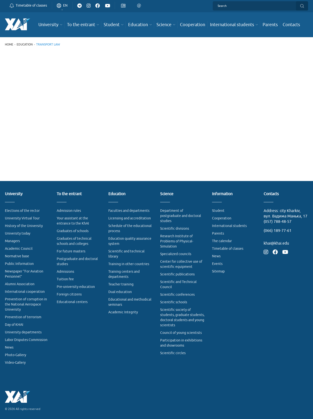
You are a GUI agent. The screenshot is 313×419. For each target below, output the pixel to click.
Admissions (65, 272)
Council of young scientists (181, 333)
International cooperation (25, 292)
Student (218, 211)
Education (25, 44)
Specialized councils (175, 254)
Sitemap (218, 271)
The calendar (222, 241)
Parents (218, 233)
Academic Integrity (123, 312)
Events (217, 264)
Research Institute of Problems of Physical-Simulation (176, 241)
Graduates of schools (73, 231)
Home (9, 44)
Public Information (19, 264)
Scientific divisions (174, 228)
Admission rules (69, 211)
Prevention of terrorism (23, 317)
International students (229, 226)
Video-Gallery (15, 363)
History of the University (24, 226)
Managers (12, 241)
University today (17, 233)
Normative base (17, 256)
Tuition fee (65, 279)
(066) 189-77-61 (277, 230)
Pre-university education (76, 287)
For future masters (71, 251)
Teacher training (121, 284)
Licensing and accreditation (129, 218)
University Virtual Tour (22, 218)
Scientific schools (173, 302)
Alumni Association (19, 284)
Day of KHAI (14, 325)
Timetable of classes (227, 249)
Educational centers (72, 302)
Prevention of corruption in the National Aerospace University (26, 304)
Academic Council (19, 249)
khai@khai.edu (276, 243)
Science (166, 194)
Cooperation (221, 218)
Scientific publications (177, 274)
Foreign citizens (69, 294)
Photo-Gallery (15, 355)
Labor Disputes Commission (26, 340)
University (13, 194)
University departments (23, 332)
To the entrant (69, 194)
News (9, 347)
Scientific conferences (177, 295)
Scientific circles (173, 353)
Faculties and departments (128, 211)
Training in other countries (128, 264)
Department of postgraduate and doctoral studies (180, 216)
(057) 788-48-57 (277, 221)
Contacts (271, 194)
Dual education (120, 292)
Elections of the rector (22, 211)
